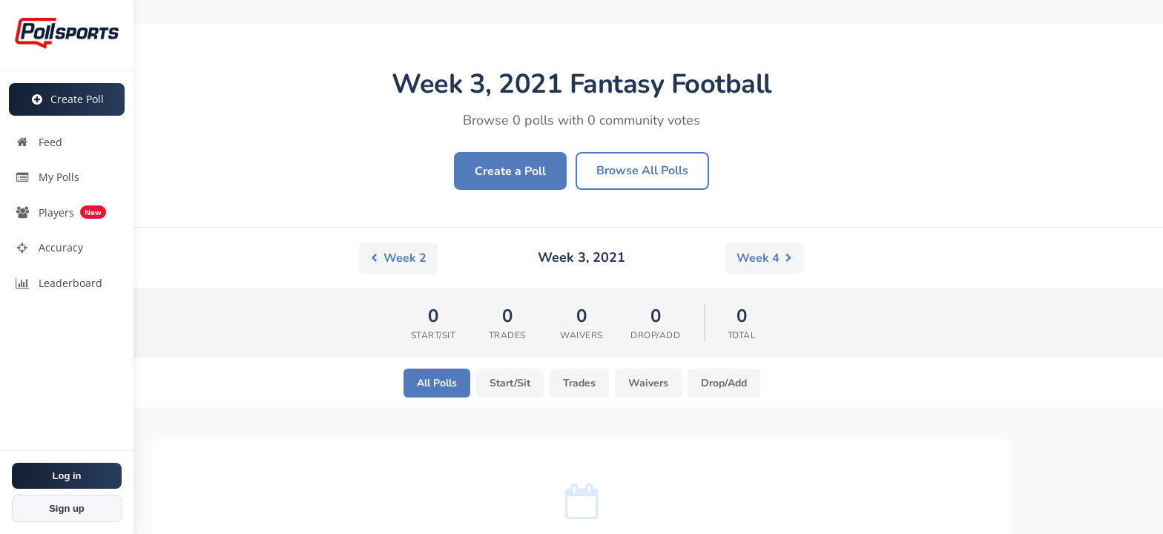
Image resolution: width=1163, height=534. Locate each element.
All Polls (437, 383)
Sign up (67, 508)
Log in (67, 475)
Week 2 (398, 258)
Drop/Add (724, 383)
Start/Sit (510, 383)
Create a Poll (510, 171)
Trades (579, 383)
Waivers (648, 383)
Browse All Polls (642, 170)
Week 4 (764, 258)
